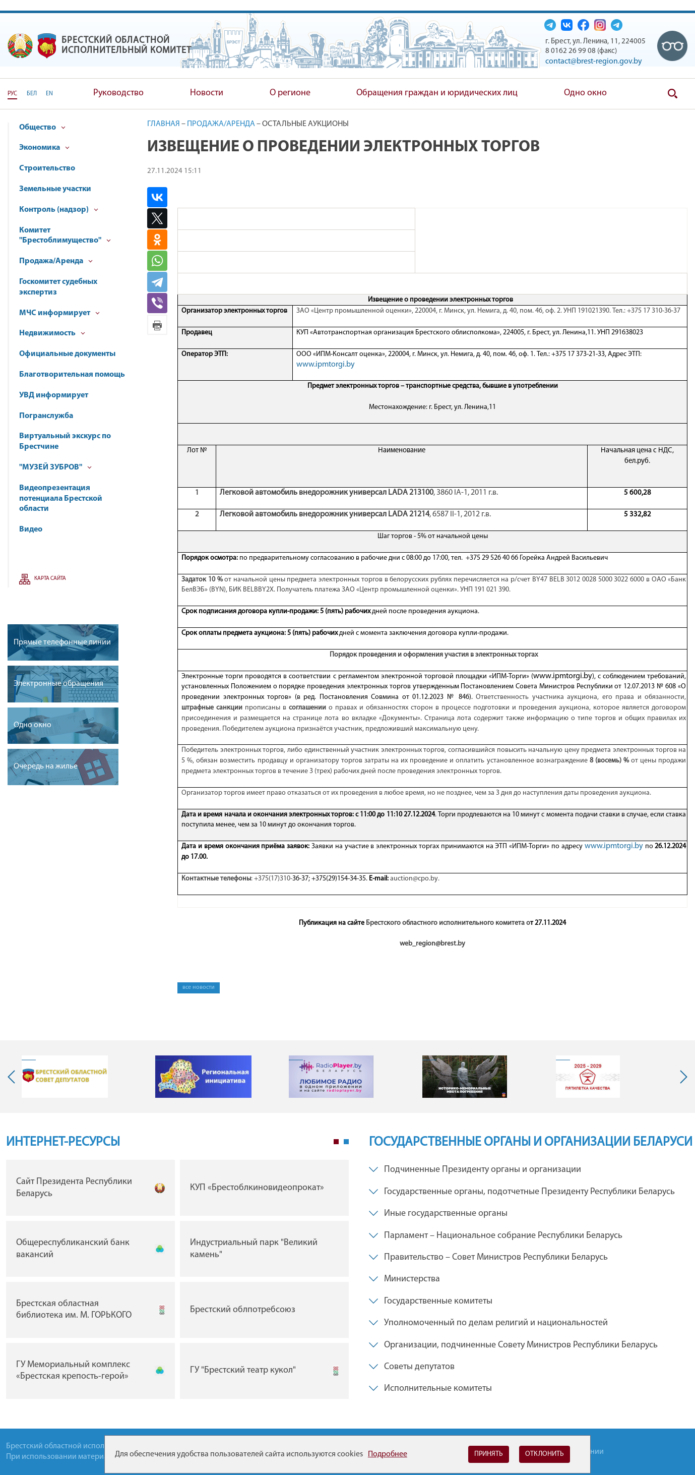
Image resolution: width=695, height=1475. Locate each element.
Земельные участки (55, 189)
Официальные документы (67, 354)
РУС (12, 94)
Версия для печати (157, 325)
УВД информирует (53, 395)
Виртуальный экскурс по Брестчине (65, 441)
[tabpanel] (177, 1281)
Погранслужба (46, 416)
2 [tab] (346, 1141)
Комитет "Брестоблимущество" (65, 235)
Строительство (47, 168)
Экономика (44, 148)
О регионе (290, 93)
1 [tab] (336, 1141)
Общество (42, 128)
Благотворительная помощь (72, 375)
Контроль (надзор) (58, 210)
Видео (30, 529)
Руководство (118, 93)
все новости (198, 987)
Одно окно (585, 93)
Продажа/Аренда (56, 261)
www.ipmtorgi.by (325, 365)
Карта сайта (50, 578)
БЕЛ (32, 94)
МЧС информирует (59, 313)
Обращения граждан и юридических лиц (437, 93)
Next (681, 1076)
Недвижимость (52, 333)
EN (49, 94)
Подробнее (387, 1454)
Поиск (672, 94)
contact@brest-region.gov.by (593, 61)
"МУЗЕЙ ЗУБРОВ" (55, 467)
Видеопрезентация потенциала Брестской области (60, 498)
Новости (206, 93)
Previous (14, 1076)
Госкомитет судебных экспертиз (58, 287)
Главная (163, 124)
